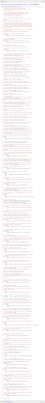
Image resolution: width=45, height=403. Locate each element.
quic (31, 4)
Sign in (43, 1)
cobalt (2, 4)
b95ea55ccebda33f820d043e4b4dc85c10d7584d (17, 4)
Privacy (8, 401)
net (28, 4)
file (19, 6)
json (43, 401)
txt (41, 401)
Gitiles (5, 401)
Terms (11, 401)
